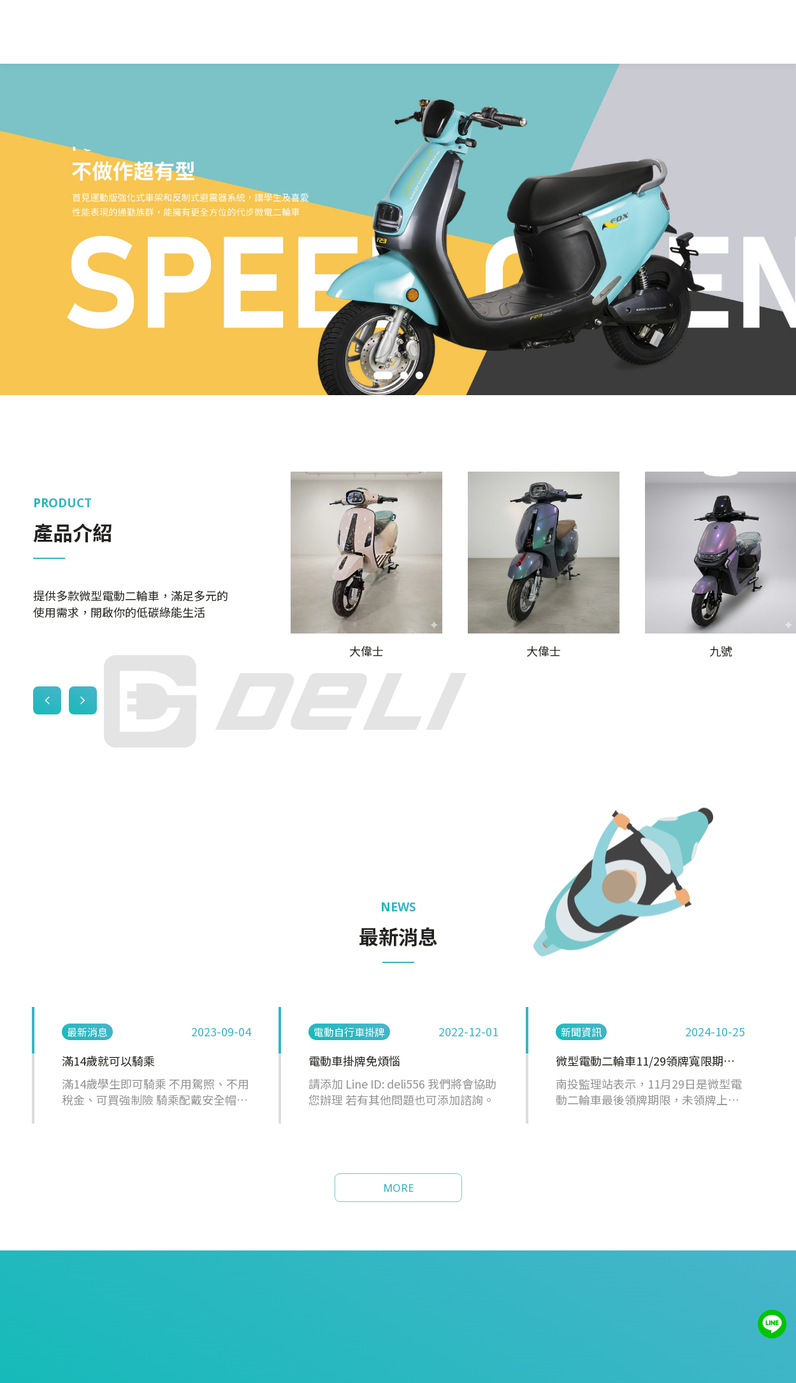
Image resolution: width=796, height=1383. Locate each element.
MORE (398, 1188)
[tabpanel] (398, 229)
